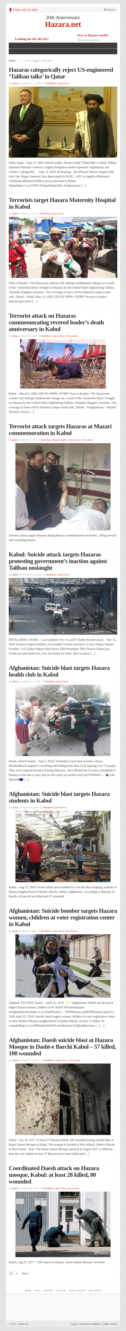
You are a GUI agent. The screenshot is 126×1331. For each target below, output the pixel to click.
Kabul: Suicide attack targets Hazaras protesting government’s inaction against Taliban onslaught (58, 561)
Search (109, 9)
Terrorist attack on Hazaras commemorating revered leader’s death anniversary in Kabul (56, 322)
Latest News (64, 83)
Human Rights (60, 439)
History (48, 1290)
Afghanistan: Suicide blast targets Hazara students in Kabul (59, 797)
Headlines (51, 83)
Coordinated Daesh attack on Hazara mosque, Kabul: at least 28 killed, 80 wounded (54, 1175)
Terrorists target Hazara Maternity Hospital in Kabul (62, 203)
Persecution (71, 335)
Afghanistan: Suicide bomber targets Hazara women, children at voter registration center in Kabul (63, 917)
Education (95, 1290)
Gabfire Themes (110, 1324)
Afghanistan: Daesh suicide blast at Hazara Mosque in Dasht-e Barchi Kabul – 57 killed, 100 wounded (62, 1047)
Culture (61, 1290)
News (37, 1290)
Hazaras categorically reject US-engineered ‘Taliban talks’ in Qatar (61, 73)
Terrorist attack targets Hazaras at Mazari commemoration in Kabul (60, 429)
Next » (25, 1273)
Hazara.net (63, 24)
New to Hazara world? (92, 35)
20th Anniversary (63, 17)
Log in (74, 1324)
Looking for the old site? (32, 39)
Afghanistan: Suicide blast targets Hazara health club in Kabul (59, 671)
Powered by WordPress (89, 1324)
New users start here (88, 40)
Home (12, 60)
